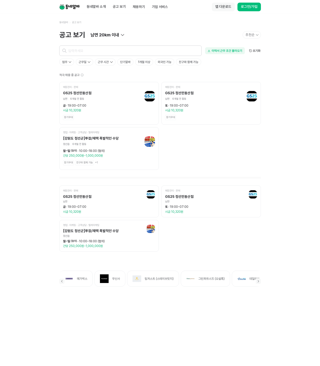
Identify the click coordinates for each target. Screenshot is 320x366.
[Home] (69, 7)
